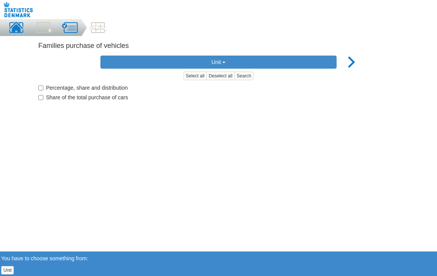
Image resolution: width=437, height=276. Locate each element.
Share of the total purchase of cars (83, 97)
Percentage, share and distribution (83, 88)
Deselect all (220, 76)
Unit (219, 62)
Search (244, 76)
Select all (195, 76)
